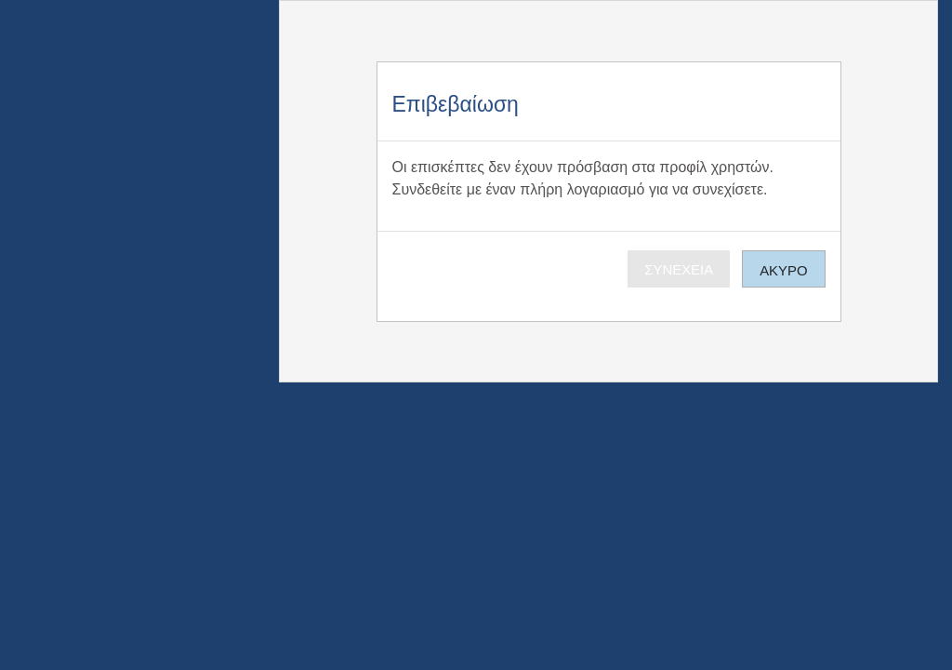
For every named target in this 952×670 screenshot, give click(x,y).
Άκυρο (783, 270)
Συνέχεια (678, 269)
